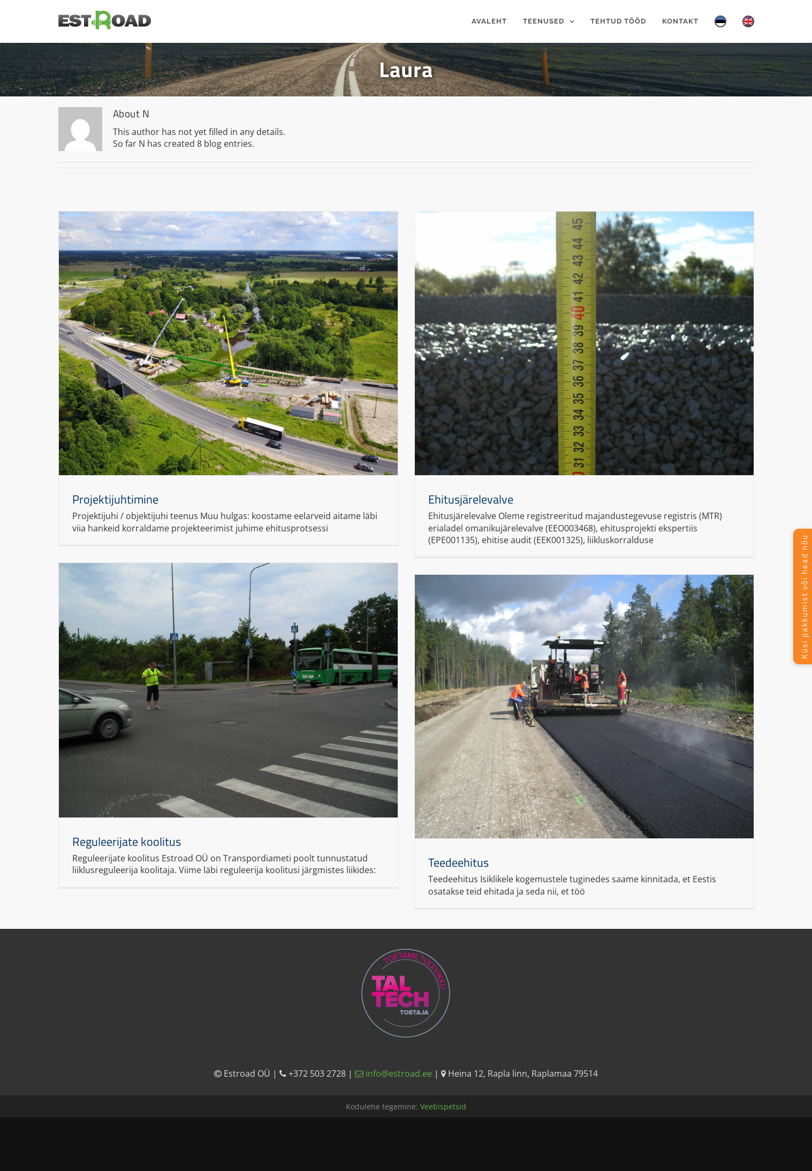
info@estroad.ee (394, 1073)
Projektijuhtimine (115, 499)
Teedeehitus (458, 862)
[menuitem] (497, 21)
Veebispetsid (443, 1106)
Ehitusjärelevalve (470, 499)
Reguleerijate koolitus (126, 841)
